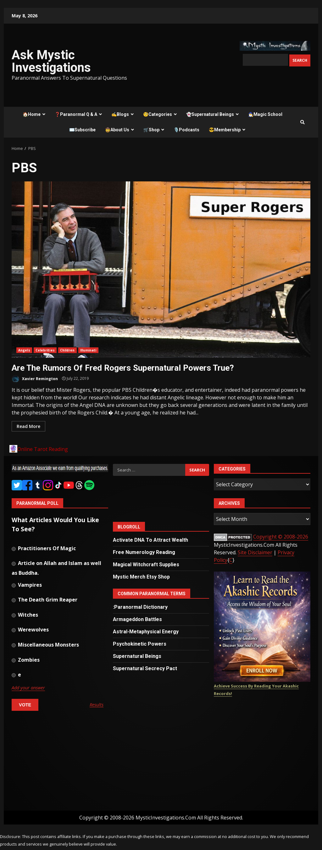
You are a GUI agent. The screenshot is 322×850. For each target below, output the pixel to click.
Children (67, 350)
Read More (28, 426)
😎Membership (225, 129)
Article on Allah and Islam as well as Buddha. (56, 567)
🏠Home (32, 114)
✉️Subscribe (82, 129)
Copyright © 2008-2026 (280, 536)
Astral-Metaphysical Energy (146, 632)
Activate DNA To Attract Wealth (150, 540)
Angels (24, 350)
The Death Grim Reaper (44, 600)
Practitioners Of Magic (44, 549)
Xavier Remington (35, 379)
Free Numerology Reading (144, 552)
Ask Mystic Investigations (51, 61)
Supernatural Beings (137, 656)
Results (96, 705)
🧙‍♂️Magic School (265, 114)
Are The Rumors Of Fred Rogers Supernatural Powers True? (161, 269)
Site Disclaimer (255, 552)
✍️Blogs (120, 114)
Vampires (27, 585)
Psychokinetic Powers (139, 644)
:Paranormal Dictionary (140, 607)
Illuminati (88, 350)
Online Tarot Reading (42, 449)
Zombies (26, 660)
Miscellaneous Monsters (45, 645)
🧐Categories (157, 114)
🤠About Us (117, 129)
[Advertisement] (60, 763)
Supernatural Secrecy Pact (145, 668)
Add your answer (28, 688)
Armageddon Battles (137, 619)
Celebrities (45, 350)
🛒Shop (151, 129)
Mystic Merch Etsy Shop (141, 577)
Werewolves (30, 630)
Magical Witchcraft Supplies (146, 565)
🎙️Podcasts (186, 129)
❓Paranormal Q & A (76, 114)
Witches (25, 615)
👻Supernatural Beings (210, 114)
